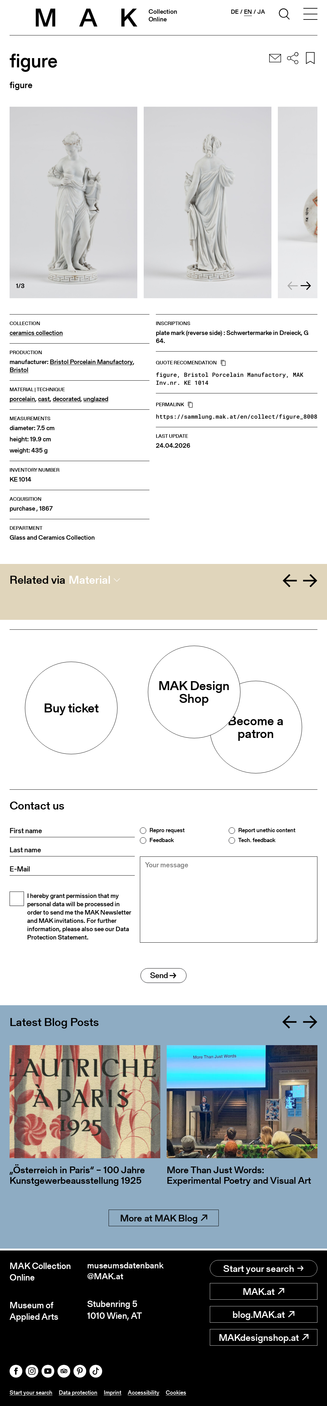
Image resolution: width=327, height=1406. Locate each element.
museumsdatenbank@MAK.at (125, 1271)
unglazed (95, 399)
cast (44, 399)
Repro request (167, 830)
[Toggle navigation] (310, 15)
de (235, 12)
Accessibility (143, 1393)
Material (89, 580)
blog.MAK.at (263, 1314)
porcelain (22, 399)
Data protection (78, 1393)
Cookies (176, 1393)
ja (261, 12)
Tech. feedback (256, 840)
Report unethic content (266, 830)
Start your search (263, 1268)
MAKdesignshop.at (263, 1337)
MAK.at (263, 1291)
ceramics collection (36, 333)
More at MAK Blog (163, 1220)
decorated (66, 399)
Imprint (112, 1393)
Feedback (161, 840)
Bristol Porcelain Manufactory (91, 362)
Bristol (19, 370)
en (248, 12)
